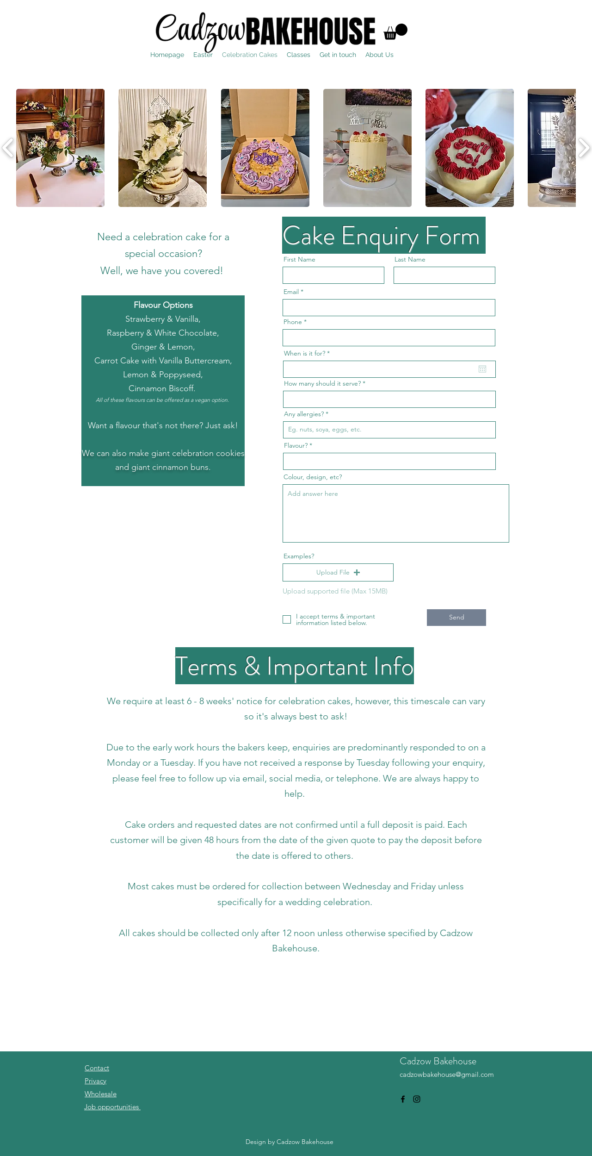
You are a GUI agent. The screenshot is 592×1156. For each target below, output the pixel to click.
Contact (97, 1067)
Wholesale (101, 1093)
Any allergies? (304, 414)
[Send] (456, 617)
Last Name (410, 259)
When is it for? (308, 353)
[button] (395, 32)
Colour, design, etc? (313, 477)
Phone (293, 322)
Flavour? (296, 445)
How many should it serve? (322, 383)
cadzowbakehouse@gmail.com (447, 1074)
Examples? (299, 556)
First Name (299, 259)
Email (291, 291)
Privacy (95, 1080)
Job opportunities (112, 1106)
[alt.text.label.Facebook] (402, 1099)
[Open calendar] (482, 369)
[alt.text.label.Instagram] (416, 1099)
